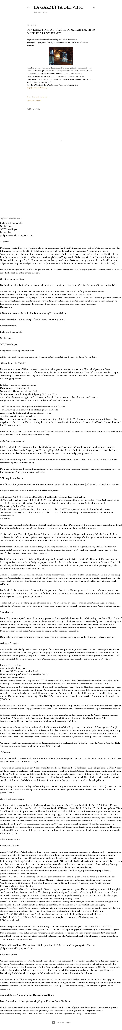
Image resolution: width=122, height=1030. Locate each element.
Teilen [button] (29, 97)
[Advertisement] (61, 188)
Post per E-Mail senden (40, 97)
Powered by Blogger (61, 1022)
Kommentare (36, 100)
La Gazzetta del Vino (59, 7)
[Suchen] (94, 6)
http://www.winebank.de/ (37, 88)
